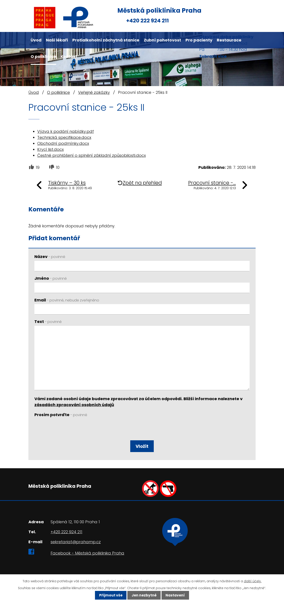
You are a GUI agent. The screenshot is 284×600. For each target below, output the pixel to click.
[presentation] (67, 429)
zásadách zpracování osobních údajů (74, 404)
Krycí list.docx (50, 149)
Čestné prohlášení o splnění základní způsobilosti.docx (91, 155)
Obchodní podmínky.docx (63, 143)
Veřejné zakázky (94, 92)
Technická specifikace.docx (64, 137)
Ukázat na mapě (188, 546)
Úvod (36, 40)
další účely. (253, 581)
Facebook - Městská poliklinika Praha (87, 553)
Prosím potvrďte (60, 414)
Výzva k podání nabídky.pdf (65, 131)
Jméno (50, 278)
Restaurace (229, 40)
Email (66, 300)
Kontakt (69, 56)
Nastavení (175, 595)
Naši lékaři (57, 40)
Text (48, 321)
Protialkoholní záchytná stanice (105, 40)
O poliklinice (43, 56)
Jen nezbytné (144, 595)
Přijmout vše (110, 595)
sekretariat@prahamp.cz (76, 542)
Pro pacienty (198, 40)
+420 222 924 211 (147, 20)
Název (49, 256)
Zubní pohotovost (162, 40)
